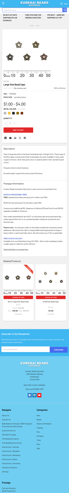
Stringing (40, 435)
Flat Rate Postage (9, 434)
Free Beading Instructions (12, 442)
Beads (39, 419)
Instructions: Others (9, 459)
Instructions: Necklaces (11, 454)
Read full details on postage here (16, 249)
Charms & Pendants (44, 423)
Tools (39, 439)
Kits (38, 431)
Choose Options (18, 297)
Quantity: (8, 118)
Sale (38, 448)
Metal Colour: (14, 109)
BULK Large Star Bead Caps (18, 301)
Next (64, 292)
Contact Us (6, 419)
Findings (40, 427)
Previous (4, 292)
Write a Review (59, 88)
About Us (5, 415)
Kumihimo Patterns (9, 467)
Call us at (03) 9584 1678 (34, 388)
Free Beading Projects (10, 438)
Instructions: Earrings (10, 446)
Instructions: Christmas (11, 463)
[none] (27, 53)
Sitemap (5, 471)
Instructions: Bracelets (11, 450)
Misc (38, 444)
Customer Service (9, 430)
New (38, 415)
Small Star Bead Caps (51, 301)
